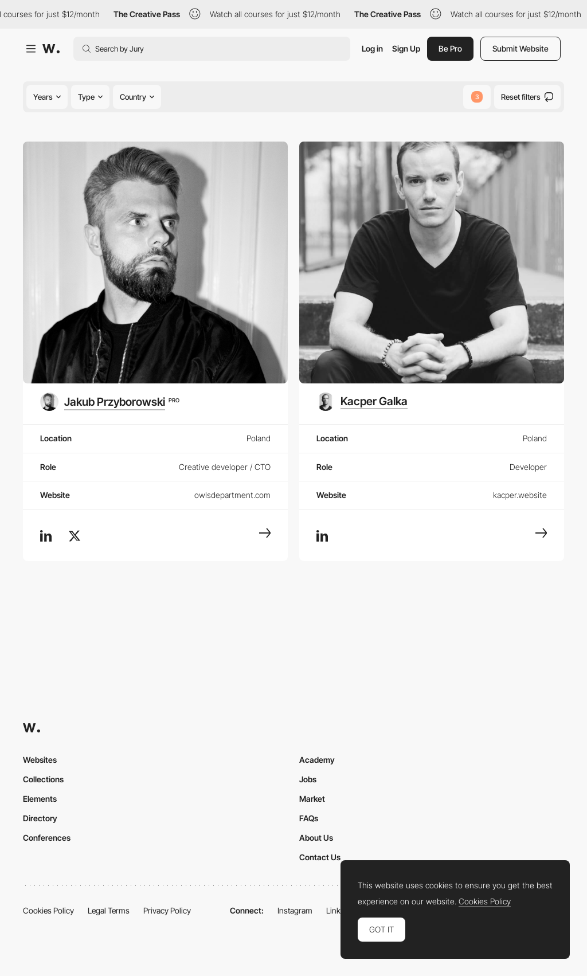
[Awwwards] (51, 48)
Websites (40, 760)
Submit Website (520, 48)
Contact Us (320, 857)
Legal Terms (109, 910)
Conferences (47, 837)
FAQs (308, 818)
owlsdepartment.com (232, 495)
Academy (317, 760)
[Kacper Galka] (362, 402)
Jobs (307, 779)
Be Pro (450, 48)
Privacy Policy (167, 910)
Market (312, 798)
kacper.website (520, 495)
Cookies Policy (48, 910)
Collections (43, 779)
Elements (40, 798)
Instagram (294, 910)
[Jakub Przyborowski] (109, 402)
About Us (316, 837)
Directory (40, 818)
